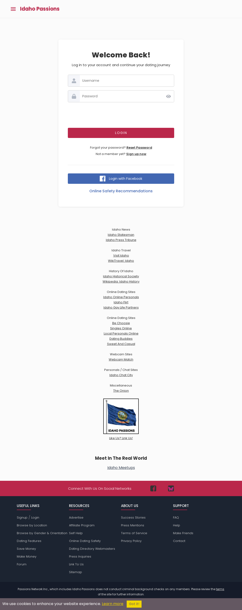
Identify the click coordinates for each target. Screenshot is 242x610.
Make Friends (183, 533)
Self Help (76, 533)
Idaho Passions (40, 9)
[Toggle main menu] (13, 9)
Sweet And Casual (121, 344)
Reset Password (139, 147)
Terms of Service (134, 533)
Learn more (112, 603)
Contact (179, 541)
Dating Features (29, 541)
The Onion (121, 390)
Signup (22, 517)
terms (220, 589)
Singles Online (121, 328)
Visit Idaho (121, 255)
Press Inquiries (80, 556)
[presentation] (121, 115)
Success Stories (133, 517)
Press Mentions (132, 525)
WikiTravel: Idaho (121, 260)
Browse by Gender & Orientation (42, 533)
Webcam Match (121, 359)
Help (176, 525)
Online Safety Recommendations (121, 191)
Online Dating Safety (85, 541)
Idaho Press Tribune (121, 240)
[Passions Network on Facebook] (153, 488)
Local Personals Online (121, 333)
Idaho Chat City (121, 375)
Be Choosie (121, 323)
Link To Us (76, 564)
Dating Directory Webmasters (92, 548)
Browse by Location (32, 525)
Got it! (134, 604)
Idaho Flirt (121, 302)
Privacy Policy (131, 541)
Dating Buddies (121, 338)
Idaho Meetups (121, 467)
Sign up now (136, 154)
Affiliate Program (82, 525)
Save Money (26, 548)
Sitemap (75, 572)
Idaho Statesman (121, 234)
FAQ (176, 517)
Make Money (26, 556)
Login (35, 517)
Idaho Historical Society (121, 276)
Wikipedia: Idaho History (121, 281)
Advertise (76, 517)
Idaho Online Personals (121, 297)
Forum (21, 564)
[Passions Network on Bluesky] (171, 488)
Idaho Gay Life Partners (121, 307)
